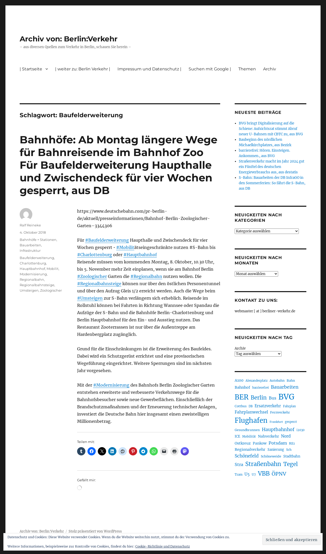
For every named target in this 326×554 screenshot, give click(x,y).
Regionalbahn (32, 279)
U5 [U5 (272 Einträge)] (247, 474)
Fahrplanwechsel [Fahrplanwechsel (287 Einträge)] (251, 412)
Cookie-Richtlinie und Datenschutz (162, 546)
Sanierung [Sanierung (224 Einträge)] (276, 450)
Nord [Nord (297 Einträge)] (286, 436)
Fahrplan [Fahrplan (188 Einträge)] (289, 406)
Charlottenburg (33, 263)
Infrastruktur (30, 250)
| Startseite (31, 69)
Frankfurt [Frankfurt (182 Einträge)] (276, 422)
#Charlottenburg (94, 254)
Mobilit (52, 269)
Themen (247, 69)
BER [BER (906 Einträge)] (242, 397)
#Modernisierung (111, 385)
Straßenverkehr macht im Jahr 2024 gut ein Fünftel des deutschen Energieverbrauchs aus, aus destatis (271, 166)
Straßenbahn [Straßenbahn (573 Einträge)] (263, 464)
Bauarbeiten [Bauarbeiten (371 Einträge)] (285, 387)
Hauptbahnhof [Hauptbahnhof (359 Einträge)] (278, 429)
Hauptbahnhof (32, 269)
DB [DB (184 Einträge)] (251, 406)
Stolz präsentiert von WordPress (95, 531)
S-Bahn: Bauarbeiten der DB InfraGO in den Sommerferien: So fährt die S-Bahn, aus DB (272, 183)
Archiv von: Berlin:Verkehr (68, 38)
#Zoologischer (92, 276)
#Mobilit (125, 247)
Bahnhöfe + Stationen (38, 240)
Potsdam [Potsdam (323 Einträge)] (278, 443)
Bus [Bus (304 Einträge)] (272, 398)
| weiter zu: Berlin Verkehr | (82, 69)
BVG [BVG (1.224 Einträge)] (286, 397)
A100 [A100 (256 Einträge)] (239, 380)
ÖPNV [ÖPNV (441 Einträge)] (279, 474)
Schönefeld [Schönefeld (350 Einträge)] (247, 456)
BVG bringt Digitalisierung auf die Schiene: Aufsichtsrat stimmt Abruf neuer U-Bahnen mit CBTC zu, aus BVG (271, 128)
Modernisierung (33, 274)
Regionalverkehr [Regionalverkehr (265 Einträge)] (250, 449)
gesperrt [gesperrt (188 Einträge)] (291, 422)
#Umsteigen (90, 298)
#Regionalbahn (146, 276)
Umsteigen (29, 290)
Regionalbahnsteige (37, 285)
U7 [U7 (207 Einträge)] (254, 474)
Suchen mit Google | (210, 69)
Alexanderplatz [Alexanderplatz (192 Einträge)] (257, 380)
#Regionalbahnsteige (99, 283)
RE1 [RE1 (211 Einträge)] (292, 443)
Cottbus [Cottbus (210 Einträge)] (241, 406)
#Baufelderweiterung (107, 240)
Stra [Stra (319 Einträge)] (239, 464)
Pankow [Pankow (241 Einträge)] (259, 443)
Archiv (269, 69)
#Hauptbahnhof (140, 254)
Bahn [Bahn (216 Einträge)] (291, 380)
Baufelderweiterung (37, 258)
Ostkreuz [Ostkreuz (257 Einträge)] (243, 443)
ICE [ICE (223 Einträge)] (237, 436)
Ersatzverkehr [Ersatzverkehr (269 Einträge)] (268, 406)
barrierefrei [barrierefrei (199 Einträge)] (260, 387)
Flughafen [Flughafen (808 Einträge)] (251, 420)
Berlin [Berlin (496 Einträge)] (259, 397)
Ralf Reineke (30, 225)
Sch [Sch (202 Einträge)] (289, 450)
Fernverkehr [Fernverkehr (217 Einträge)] (280, 412)
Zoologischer (51, 290)
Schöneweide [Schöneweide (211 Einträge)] (271, 456)
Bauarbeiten (30, 245)
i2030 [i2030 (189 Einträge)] (301, 430)
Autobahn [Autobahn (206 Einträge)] (277, 380)
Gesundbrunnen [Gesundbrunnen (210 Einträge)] (247, 430)
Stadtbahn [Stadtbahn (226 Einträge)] (291, 456)
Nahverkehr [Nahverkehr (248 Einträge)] (268, 436)
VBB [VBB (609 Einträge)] (264, 473)
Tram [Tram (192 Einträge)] (238, 474)
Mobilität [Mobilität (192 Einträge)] (249, 436)
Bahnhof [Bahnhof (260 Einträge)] (242, 387)
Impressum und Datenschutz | (149, 69)
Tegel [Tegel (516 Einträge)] (290, 464)
